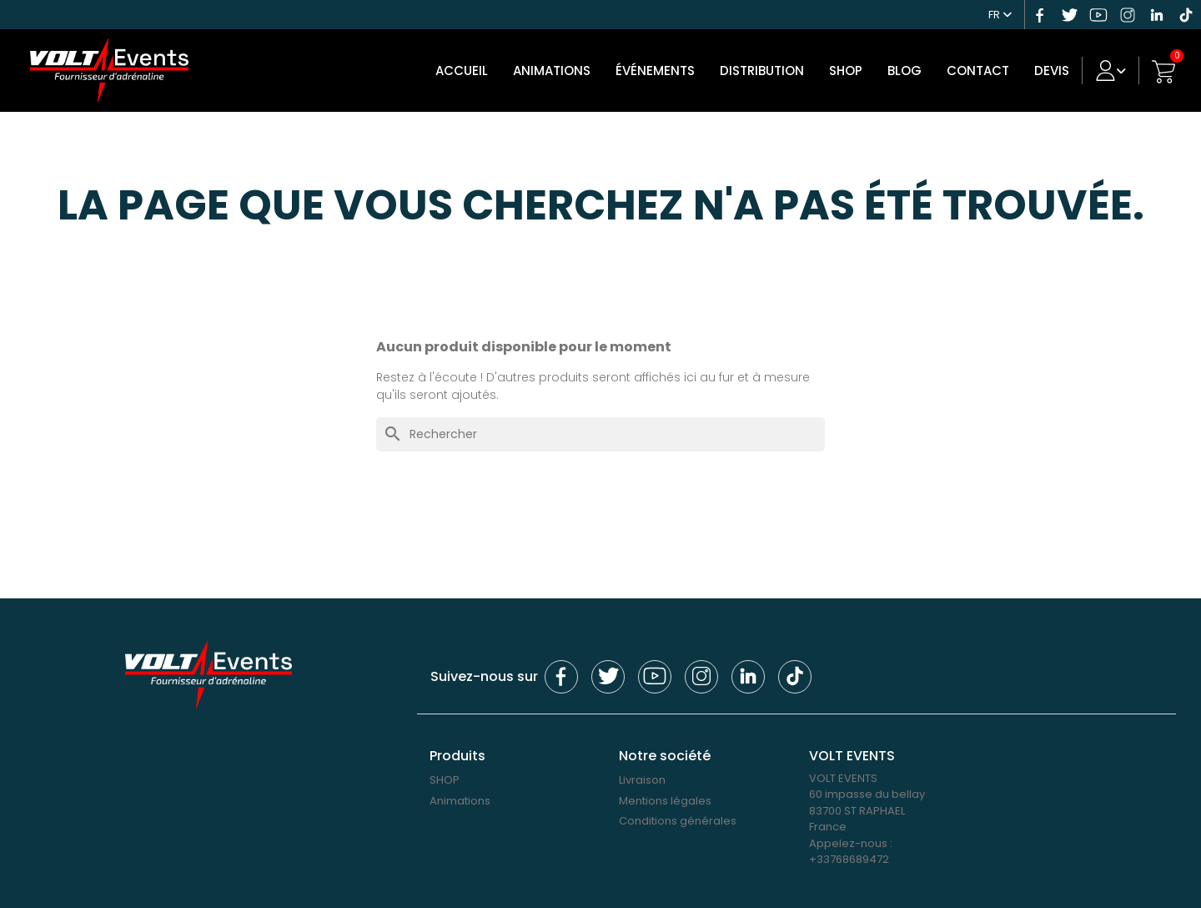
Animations (557, 70)
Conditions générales (677, 821)
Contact (983, 70)
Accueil (467, 70)
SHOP (851, 70)
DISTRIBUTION (768, 70)
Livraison (642, 780)
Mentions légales (665, 801)
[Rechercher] (600, 434)
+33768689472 (849, 859)
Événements (661, 70)
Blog (910, 70)
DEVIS (1057, 70)
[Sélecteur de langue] (1002, 12)
